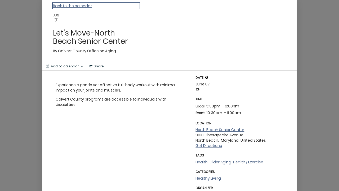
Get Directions (208, 145)
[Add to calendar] (64, 66)
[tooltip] (206, 77)
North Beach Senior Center (219, 129)
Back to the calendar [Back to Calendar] (72, 5)
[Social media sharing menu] (96, 66)
